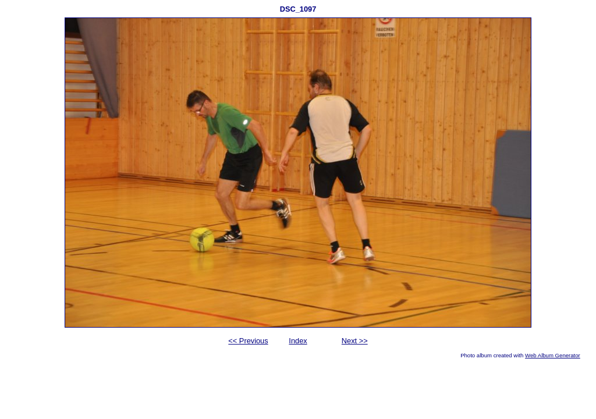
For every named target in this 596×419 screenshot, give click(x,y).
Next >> (355, 340)
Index (298, 340)
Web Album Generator (552, 355)
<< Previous (248, 340)
